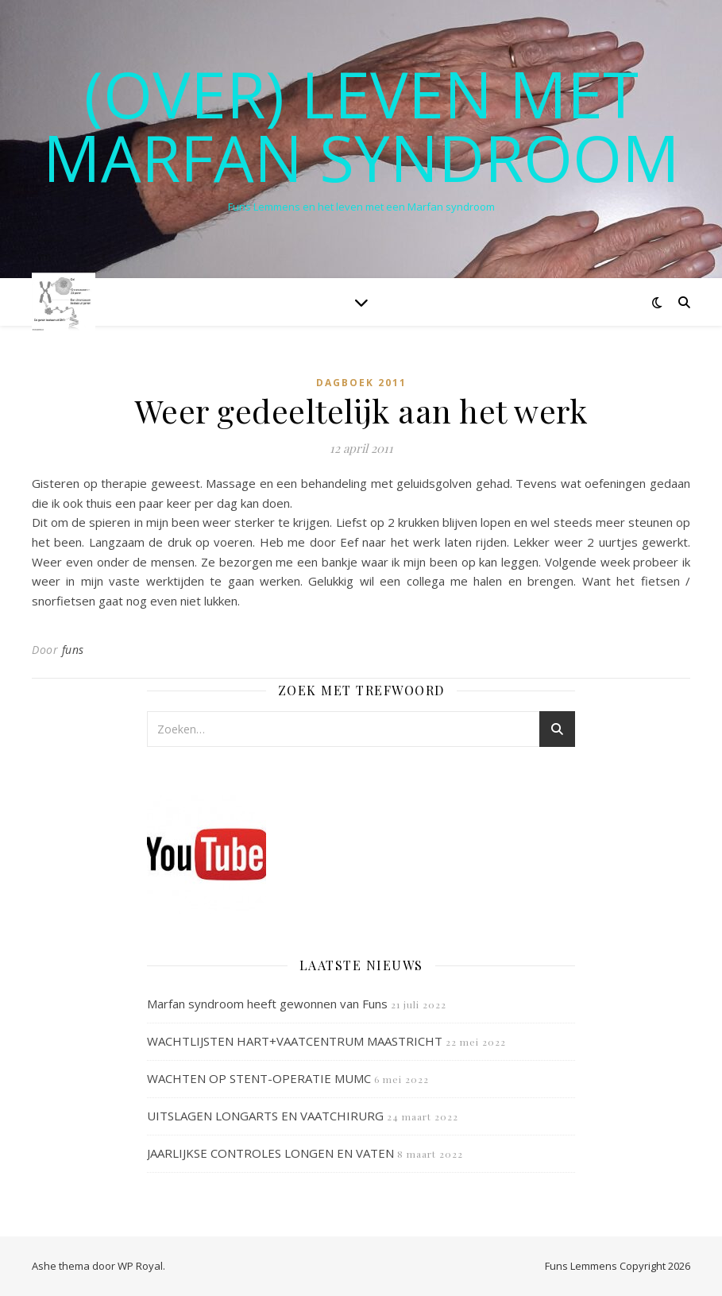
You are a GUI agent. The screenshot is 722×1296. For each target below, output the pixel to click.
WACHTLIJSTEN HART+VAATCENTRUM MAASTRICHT (294, 1041)
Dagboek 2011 (361, 382)
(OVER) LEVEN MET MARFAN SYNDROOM (361, 125)
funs (73, 649)
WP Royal (140, 1266)
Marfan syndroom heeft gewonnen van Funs (267, 1004)
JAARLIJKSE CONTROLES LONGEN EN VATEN (270, 1153)
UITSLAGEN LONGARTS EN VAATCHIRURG (265, 1116)
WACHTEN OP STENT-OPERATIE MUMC (259, 1078)
